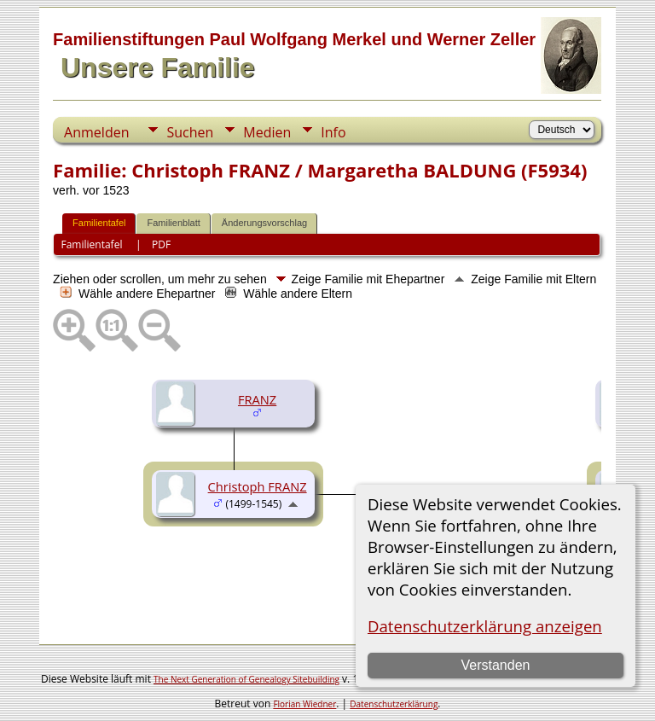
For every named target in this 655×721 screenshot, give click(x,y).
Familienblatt (173, 223)
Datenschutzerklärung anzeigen (485, 626)
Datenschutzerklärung (394, 704)
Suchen (189, 132)
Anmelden (96, 132)
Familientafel (98, 223)
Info (333, 132)
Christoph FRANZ (257, 486)
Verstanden (495, 665)
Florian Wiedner (304, 704)
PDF (161, 244)
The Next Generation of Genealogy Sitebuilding (246, 679)
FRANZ (257, 399)
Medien (267, 132)
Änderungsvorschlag (264, 223)
